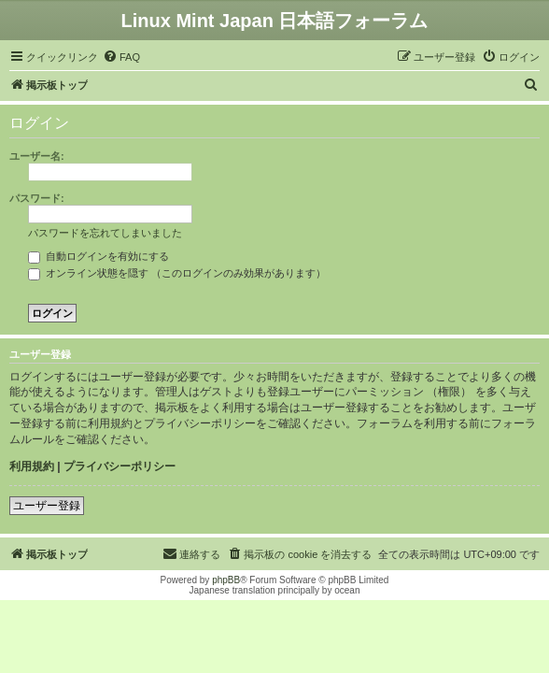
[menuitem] (121, 57)
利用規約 (31, 466)
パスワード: (36, 198)
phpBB (226, 580)
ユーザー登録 (46, 505)
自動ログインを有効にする (98, 256)
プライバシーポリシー (119, 466)
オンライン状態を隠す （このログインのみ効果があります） (177, 273)
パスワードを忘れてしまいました (105, 232)
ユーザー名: (36, 156)
